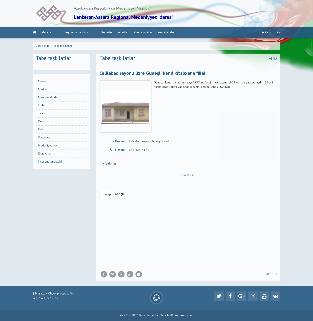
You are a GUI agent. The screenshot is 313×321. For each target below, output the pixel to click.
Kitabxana (44, 154)
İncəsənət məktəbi (50, 162)
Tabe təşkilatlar (124, 32)
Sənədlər (104, 32)
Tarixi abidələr (146, 32)
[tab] (188, 163)
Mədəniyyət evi (48, 146)
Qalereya (44, 138)
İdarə (46, 32)
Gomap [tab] (106, 194)
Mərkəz (43, 89)
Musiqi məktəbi (48, 97)
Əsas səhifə (43, 46)
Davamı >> (188, 175)
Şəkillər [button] (109, 164)
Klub (41, 105)
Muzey (42, 81)
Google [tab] (120, 194)
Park (41, 129)
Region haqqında (67, 32)
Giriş (266, 32)
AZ (279, 32)
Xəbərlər (89, 32)
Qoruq (42, 121)
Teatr (41, 113)
